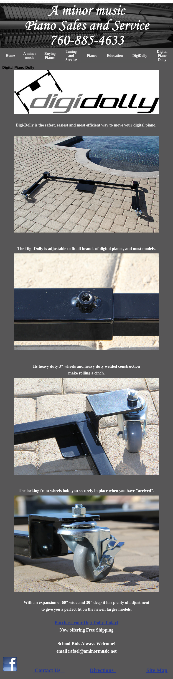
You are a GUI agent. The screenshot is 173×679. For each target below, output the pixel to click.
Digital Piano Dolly (162, 56)
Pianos (92, 55)
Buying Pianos (50, 55)
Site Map (157, 670)
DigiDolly (139, 55)
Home (10, 55)
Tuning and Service (71, 56)
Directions (103, 670)
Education (115, 55)
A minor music (29, 55)
